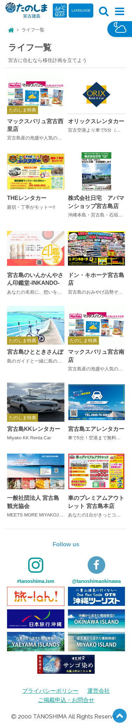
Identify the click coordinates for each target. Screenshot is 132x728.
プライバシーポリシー (50, 691)
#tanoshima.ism (35, 570)
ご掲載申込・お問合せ (66, 700)
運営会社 (98, 691)
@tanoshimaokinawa (96, 570)
